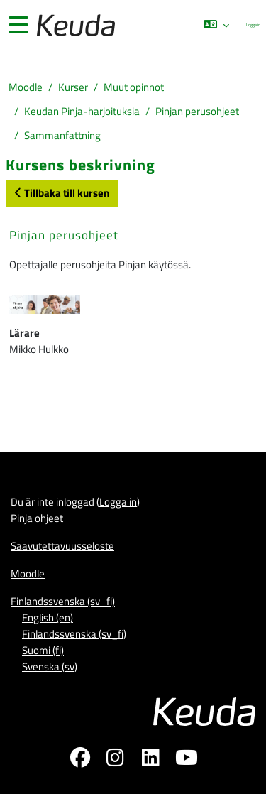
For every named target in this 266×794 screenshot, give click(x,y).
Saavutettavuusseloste (62, 546)
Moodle (26, 87)
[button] (216, 25)
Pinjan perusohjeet (197, 111)
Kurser (73, 87)
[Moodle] (74, 25)
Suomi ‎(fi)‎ (43, 650)
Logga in (253, 24)
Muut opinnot (134, 87)
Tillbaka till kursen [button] (62, 193)
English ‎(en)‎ (47, 617)
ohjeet (49, 518)
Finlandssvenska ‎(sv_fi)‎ (63, 601)
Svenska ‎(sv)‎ (49, 666)
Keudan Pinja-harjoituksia (82, 111)
